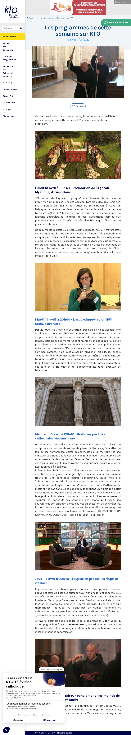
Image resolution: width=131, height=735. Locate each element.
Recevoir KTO (9, 66)
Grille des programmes (9, 58)
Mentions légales (64, 733)
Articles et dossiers (8, 74)
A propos (7, 109)
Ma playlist (8, 116)
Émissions (8, 50)
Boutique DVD (9, 102)
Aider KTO (8, 96)
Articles (30, 18)
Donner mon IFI (10, 89)
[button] (78, 106)
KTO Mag (7, 83)
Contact (51, 733)
